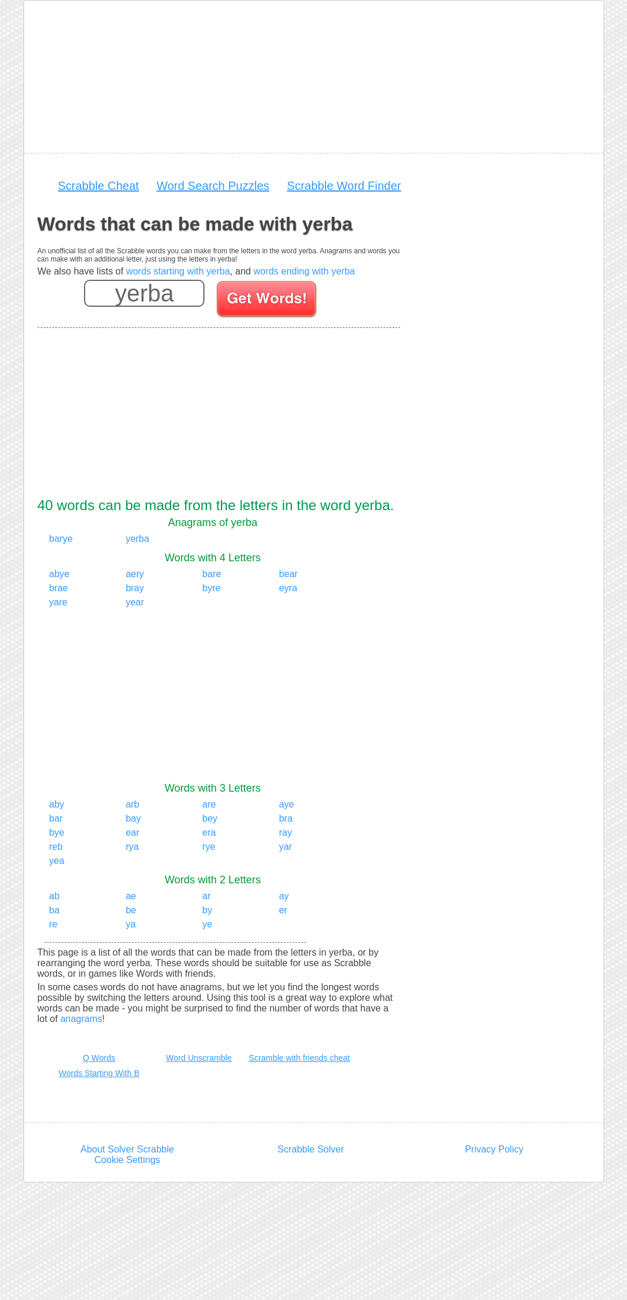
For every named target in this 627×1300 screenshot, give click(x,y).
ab (54, 896)
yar (285, 847)
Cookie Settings (127, 1160)
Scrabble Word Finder (344, 185)
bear (288, 574)
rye (208, 847)
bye (57, 832)
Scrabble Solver (310, 1149)
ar (206, 896)
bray (135, 588)
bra (286, 818)
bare (211, 574)
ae (131, 896)
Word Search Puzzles (212, 185)
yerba (137, 539)
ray (285, 832)
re (53, 924)
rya (132, 847)
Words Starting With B (99, 1073)
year (135, 602)
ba (54, 910)
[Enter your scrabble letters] (144, 293)
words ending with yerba (304, 271)
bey (209, 818)
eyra (288, 588)
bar (56, 818)
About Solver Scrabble (127, 1149)
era (209, 832)
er (283, 910)
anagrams (81, 1019)
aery (135, 574)
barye (61, 539)
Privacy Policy (494, 1149)
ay (284, 896)
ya (131, 924)
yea (57, 861)
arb (132, 804)
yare (58, 602)
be (131, 910)
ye (207, 924)
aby (57, 804)
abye (59, 574)
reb (56, 847)
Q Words (99, 1058)
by (207, 910)
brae (58, 588)
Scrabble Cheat (98, 185)
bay (133, 818)
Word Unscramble (199, 1058)
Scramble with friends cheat (299, 1058)
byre (211, 588)
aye (286, 804)
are (209, 804)
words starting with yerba (178, 271)
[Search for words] (267, 301)
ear (132, 832)
